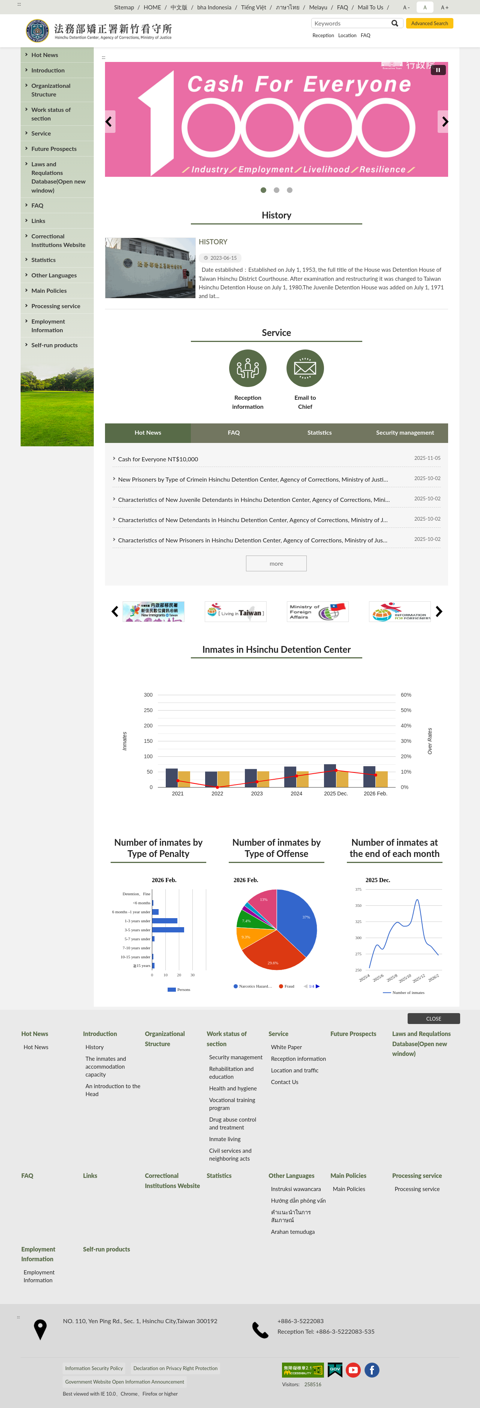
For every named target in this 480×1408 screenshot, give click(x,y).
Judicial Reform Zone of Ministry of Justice (276, 190)
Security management (235, 1057)
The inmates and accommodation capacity (106, 1066)
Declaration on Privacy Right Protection (176, 1368)
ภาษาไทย (288, 7)
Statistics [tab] (320, 432)
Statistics (44, 259)
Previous (108, 121)
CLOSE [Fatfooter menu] (433, 1019)
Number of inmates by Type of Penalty (158, 848)
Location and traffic (295, 1070)
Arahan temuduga (293, 1231)
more (276, 563)
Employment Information (48, 325)
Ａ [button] (425, 7)
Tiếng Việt (253, 7)
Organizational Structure (51, 90)
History (276, 214)
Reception (323, 35)
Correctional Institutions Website (59, 240)
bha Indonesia (214, 7)
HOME (152, 7)
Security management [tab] (405, 432)
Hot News (45, 54)
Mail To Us (370, 7)
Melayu (318, 7)
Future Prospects (54, 148)
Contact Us (284, 1081)
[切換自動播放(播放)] (438, 70)
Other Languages (54, 275)
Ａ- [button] (406, 7)
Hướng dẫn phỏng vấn (298, 1200)
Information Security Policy (94, 1368)
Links (38, 220)
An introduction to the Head (113, 1090)
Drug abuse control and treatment (232, 1123)
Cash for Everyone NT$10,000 (263, 190)
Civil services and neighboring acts (230, 1154)
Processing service (56, 305)
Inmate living (225, 1138)
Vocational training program (232, 1103)
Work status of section (51, 114)
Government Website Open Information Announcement (124, 1382)
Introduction (48, 70)
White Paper (286, 1047)
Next (445, 121)
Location (347, 35)
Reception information (298, 1058)
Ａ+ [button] (444, 7)
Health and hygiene (233, 1088)
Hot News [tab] (148, 432)
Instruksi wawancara (296, 1188)
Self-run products (55, 344)
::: (19, 4)
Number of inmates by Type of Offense (276, 848)
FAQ (342, 7)
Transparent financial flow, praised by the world (289, 190)
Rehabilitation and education (231, 1072)
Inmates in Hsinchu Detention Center (276, 649)
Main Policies (49, 290)
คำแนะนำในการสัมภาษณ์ (291, 1216)
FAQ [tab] (234, 432)
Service (41, 133)
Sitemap (124, 7)
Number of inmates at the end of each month (395, 848)
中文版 (179, 7)
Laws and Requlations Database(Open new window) (59, 177)
